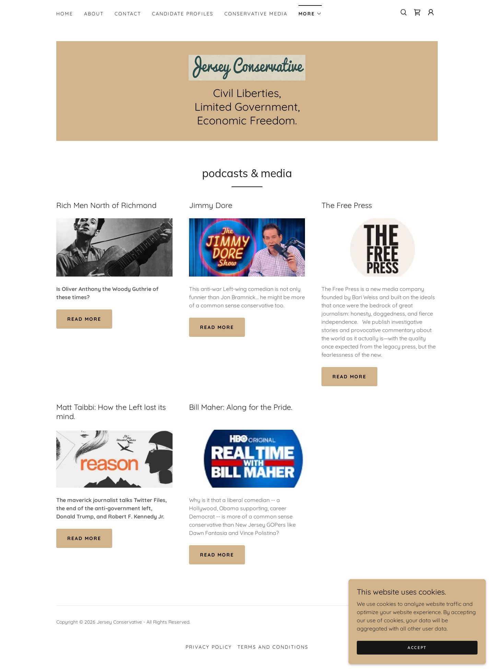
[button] (310, 11)
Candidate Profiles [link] (182, 14)
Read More (84, 319)
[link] (417, 12)
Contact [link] (128, 14)
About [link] (94, 14)
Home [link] (64, 14)
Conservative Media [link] (255, 14)
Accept (417, 656)
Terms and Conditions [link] (272, 647)
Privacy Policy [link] (209, 647)
